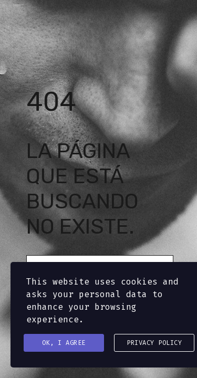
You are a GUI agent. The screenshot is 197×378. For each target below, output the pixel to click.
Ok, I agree (64, 342)
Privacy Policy (154, 342)
